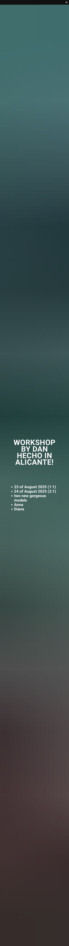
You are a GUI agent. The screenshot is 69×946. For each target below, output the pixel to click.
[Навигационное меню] (67, 2)
